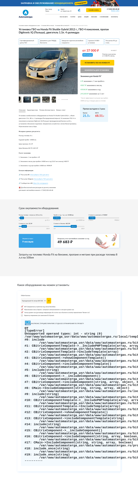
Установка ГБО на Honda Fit (62, 25)
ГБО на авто (64, 17)
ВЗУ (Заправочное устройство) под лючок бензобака (38, 307)
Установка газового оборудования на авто (29, 25)
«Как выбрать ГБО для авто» (39, 174)
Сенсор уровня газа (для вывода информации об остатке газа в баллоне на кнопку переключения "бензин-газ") (55, 313)
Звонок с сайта (115, 10)
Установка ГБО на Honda (47, 25)
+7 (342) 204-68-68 (113, 9)
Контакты (114, 17)
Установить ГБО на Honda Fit (97, 63)
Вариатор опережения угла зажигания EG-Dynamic (37, 315)
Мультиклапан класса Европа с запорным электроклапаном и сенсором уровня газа (47, 310)
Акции (86, 17)
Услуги (72, 17)
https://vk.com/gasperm (40, 183)
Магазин (94, 17)
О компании (104, 17)
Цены (79, 17)
